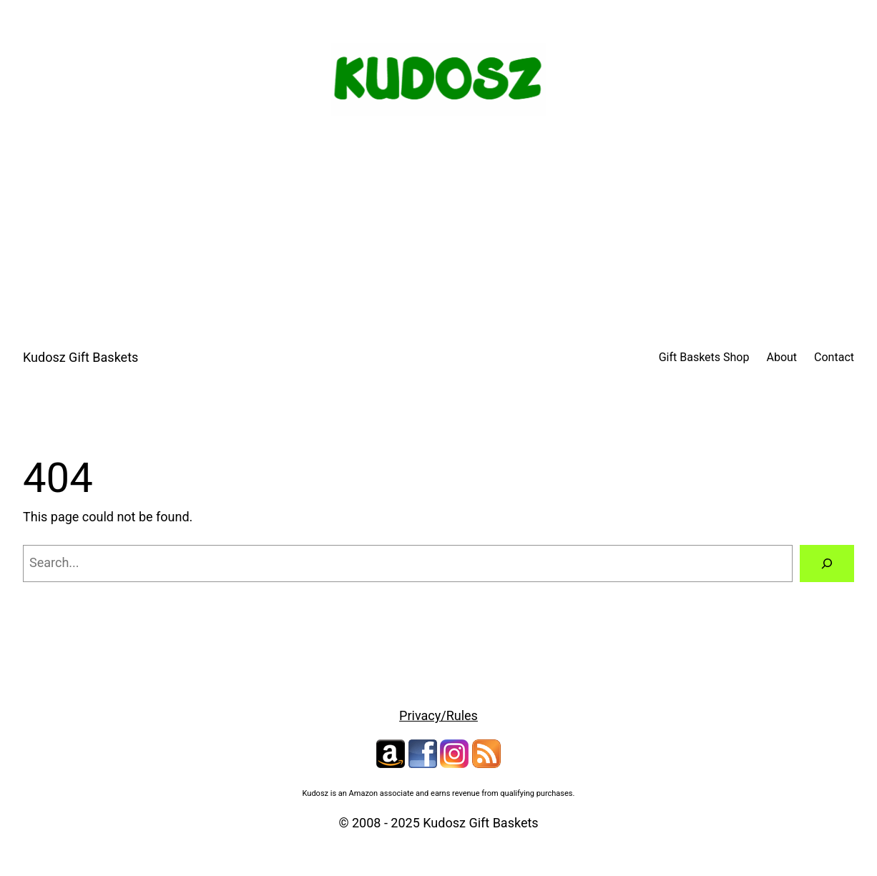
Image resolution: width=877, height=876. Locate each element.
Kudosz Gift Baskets (80, 357)
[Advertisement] (438, 235)
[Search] (827, 563)
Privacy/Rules (438, 715)
